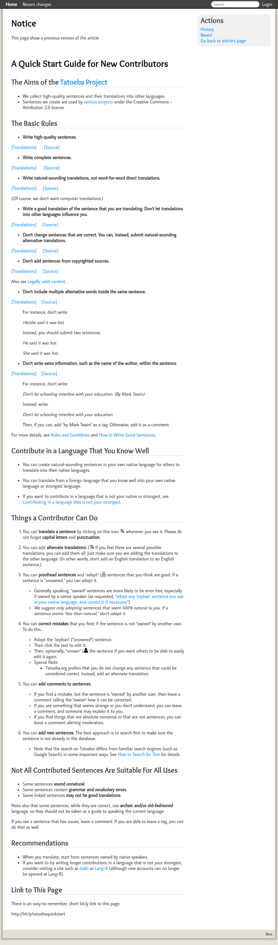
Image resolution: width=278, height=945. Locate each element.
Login (267, 4)
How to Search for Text (139, 754)
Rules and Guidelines (70, 435)
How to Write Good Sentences (127, 435)
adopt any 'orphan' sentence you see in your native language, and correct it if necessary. (109, 599)
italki (84, 868)
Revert (206, 35)
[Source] (52, 147)
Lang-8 (101, 868)
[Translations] (24, 147)
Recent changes (37, 4)
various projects (98, 102)
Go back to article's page (223, 40)
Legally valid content (47, 281)
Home (11, 4)
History (207, 29)
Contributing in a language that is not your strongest (71, 502)
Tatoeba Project (83, 82)
